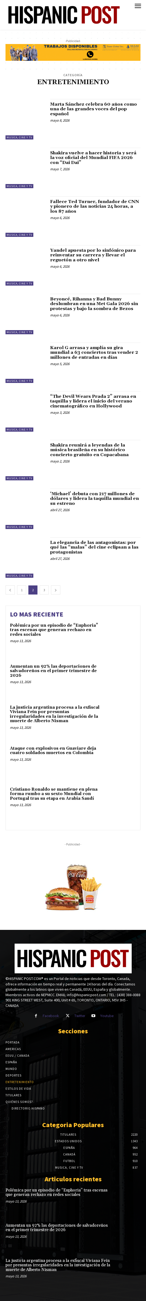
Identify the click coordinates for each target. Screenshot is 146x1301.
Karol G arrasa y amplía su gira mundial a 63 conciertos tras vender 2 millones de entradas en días (94, 352)
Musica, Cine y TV (19, 137)
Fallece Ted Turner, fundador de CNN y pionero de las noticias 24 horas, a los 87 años (94, 206)
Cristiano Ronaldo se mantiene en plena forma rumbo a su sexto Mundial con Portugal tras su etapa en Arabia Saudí (54, 794)
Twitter (79, 1016)
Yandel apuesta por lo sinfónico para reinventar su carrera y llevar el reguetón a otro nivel (93, 255)
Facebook (51, 1016)
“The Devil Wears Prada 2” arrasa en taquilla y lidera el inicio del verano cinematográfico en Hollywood (93, 401)
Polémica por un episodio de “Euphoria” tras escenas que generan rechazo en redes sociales (54, 630)
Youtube (106, 1016)
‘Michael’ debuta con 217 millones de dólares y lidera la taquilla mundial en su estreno (94, 498)
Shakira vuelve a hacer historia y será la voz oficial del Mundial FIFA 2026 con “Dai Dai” (93, 157)
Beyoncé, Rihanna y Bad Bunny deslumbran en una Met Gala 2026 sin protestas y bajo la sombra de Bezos (94, 303)
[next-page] (55, 590)
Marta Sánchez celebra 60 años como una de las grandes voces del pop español (93, 109)
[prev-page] (10, 590)
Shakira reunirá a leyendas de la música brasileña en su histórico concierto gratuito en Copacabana (89, 450)
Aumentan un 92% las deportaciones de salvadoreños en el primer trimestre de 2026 (53, 671)
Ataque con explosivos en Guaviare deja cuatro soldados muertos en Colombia (53, 751)
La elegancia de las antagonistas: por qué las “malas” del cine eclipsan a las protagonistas (94, 547)
